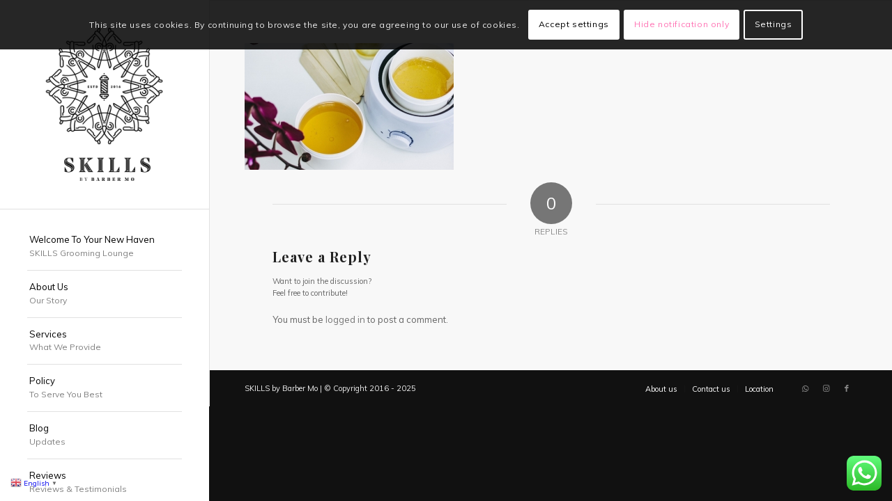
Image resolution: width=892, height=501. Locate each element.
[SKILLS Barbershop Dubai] (104, 104)
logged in (345, 319)
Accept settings (574, 24)
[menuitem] (104, 247)
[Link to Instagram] (825, 388)
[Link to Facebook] (846, 388)
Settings (773, 24)
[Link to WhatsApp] (804, 388)
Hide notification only (681, 24)
